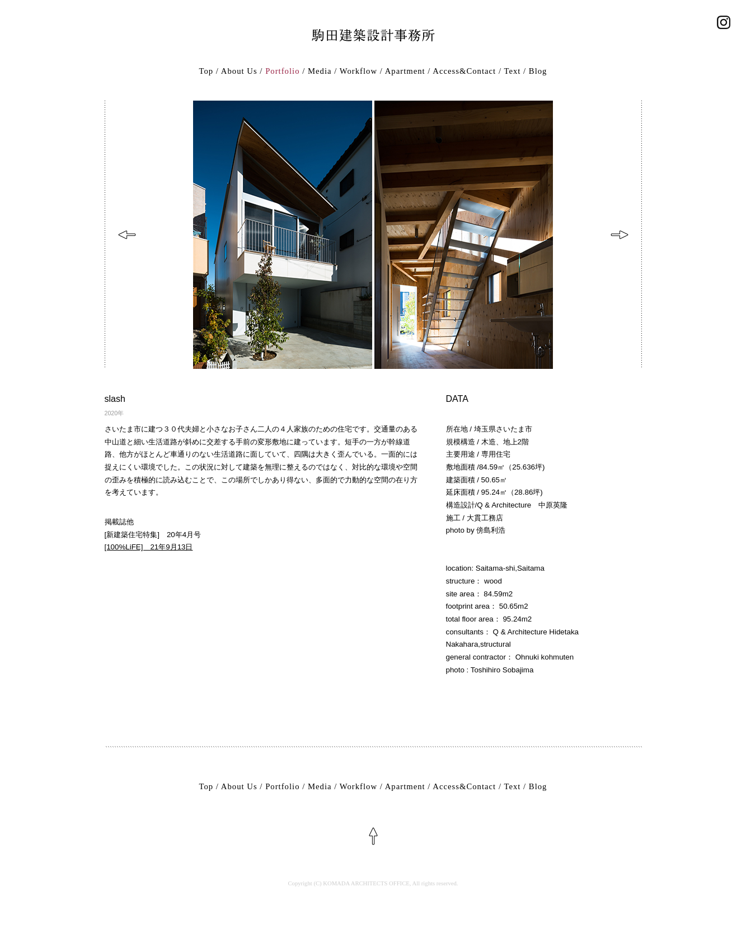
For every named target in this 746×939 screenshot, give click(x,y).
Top (206, 71)
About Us (239, 71)
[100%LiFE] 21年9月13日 (149, 547)
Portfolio (282, 71)
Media (320, 71)
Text (512, 71)
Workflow (358, 71)
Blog (538, 71)
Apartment (405, 71)
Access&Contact (464, 71)
